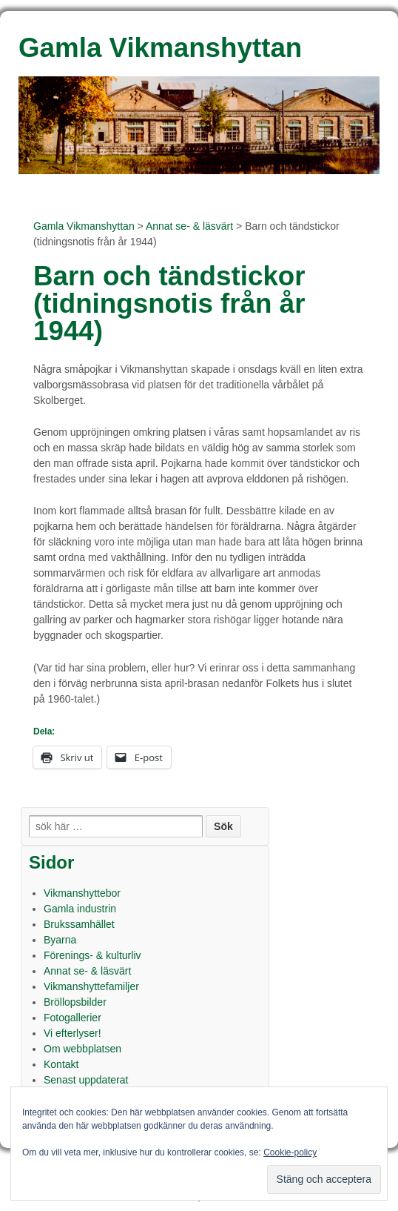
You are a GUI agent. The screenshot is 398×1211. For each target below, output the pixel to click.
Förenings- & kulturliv (92, 955)
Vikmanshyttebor (82, 893)
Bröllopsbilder (75, 1002)
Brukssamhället (79, 924)
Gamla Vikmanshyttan (84, 226)
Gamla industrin (80, 909)
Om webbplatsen (82, 1049)
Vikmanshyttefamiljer (91, 986)
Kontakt (61, 1064)
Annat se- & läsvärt (189, 226)
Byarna (60, 940)
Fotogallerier (72, 1017)
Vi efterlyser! (72, 1033)
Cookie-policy (290, 1152)
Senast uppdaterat (86, 1080)
